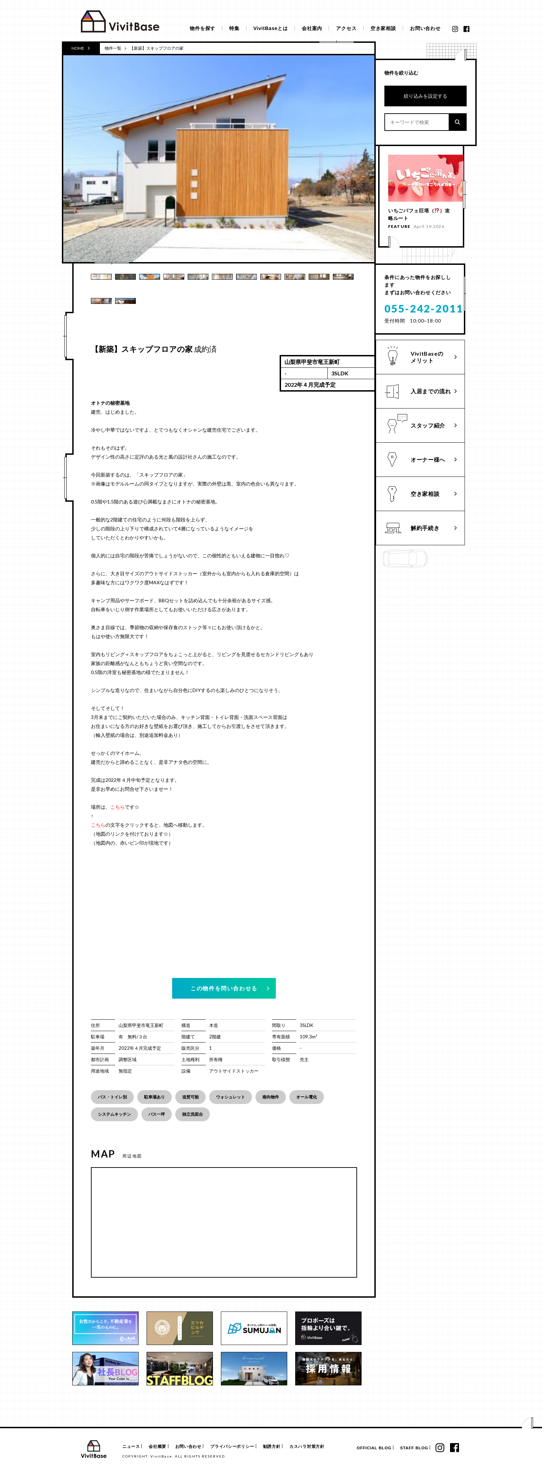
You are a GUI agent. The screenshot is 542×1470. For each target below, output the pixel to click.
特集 (234, 28)
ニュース (130, 1447)
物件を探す (202, 28)
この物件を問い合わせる (224, 988)
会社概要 (160, 1447)
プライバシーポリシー (240, 1447)
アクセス (346, 28)
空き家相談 (383, 28)
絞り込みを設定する (425, 96)
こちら (117, 807)
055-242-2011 (423, 312)
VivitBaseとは (270, 28)
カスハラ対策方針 (321, 1447)
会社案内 (312, 28)
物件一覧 (113, 48)
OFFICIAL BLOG (367, 1448)
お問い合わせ (425, 28)
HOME (81, 48)
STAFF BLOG (410, 1448)
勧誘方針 (282, 1447)
